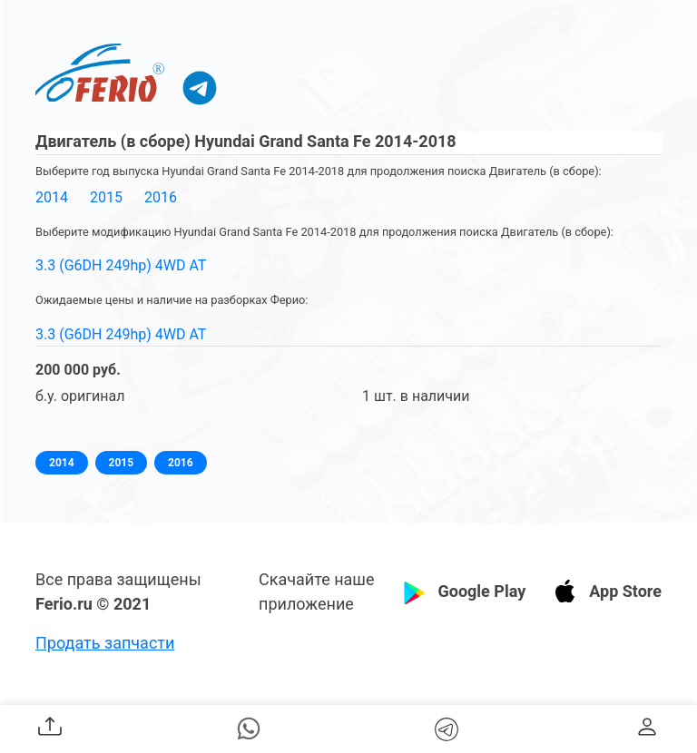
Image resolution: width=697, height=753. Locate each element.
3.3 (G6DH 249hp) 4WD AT (120, 265)
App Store (625, 591)
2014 (51, 197)
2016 (160, 197)
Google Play (481, 591)
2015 (106, 197)
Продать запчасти (104, 642)
